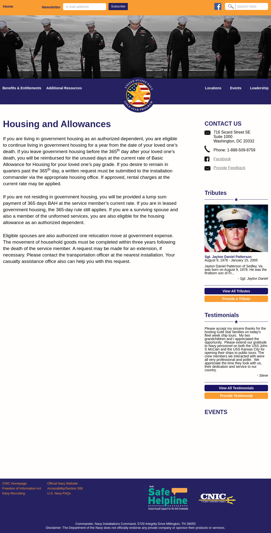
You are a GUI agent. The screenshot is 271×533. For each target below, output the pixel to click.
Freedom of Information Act (21, 488)
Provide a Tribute (236, 299)
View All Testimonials (236, 388)
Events (235, 88)
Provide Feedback (229, 168)
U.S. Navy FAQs (59, 493)
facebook (217, 6)
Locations (213, 88)
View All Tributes (236, 291)
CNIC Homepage (14, 483)
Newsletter (51, 7)
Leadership (259, 88)
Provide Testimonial (236, 396)
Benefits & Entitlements (21, 88)
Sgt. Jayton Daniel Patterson (227, 257)
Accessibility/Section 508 (65, 488)
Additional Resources (64, 88)
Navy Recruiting (13, 493)
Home (8, 6)
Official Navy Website (62, 483)
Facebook (222, 159)
